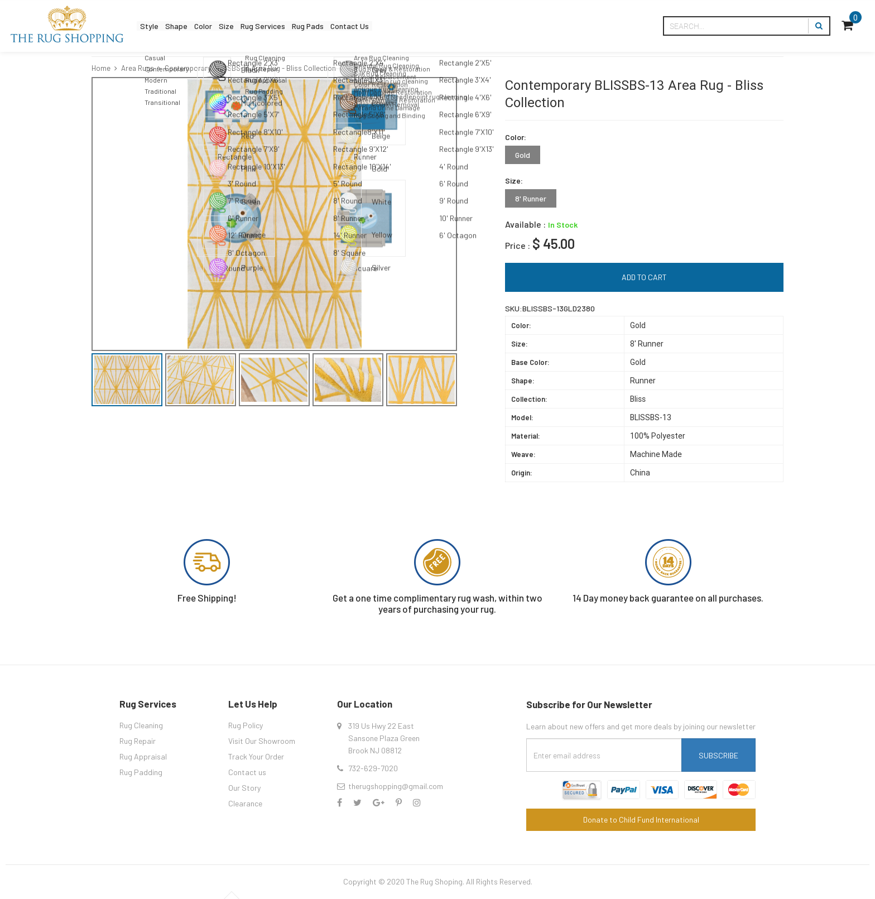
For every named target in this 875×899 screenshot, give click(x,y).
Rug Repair (137, 741)
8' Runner (530, 198)
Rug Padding (140, 772)
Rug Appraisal (143, 756)
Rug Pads (363, 26)
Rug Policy (245, 725)
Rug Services (305, 26)
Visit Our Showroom (261, 741)
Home (101, 68)
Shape (190, 26)
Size (257, 26)
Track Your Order (256, 756)
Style (153, 26)
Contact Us (418, 26)
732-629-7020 (373, 768)
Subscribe (718, 755)
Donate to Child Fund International (641, 819)
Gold (522, 155)
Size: (514, 180)
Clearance (245, 803)
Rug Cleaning (141, 725)
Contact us (247, 772)
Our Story (244, 787)
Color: (515, 137)
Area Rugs (137, 68)
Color (225, 26)
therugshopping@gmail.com (395, 786)
